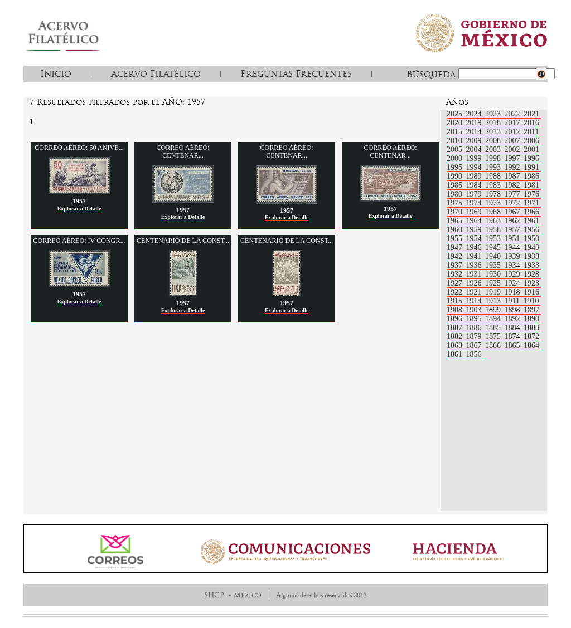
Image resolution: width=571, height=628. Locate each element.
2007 (513, 140)
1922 (455, 292)
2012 (513, 131)
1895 (475, 319)
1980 (455, 194)
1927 (455, 283)
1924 (513, 283)
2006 (531, 140)
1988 (494, 176)
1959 (475, 229)
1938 (531, 256)
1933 (531, 265)
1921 (475, 292)
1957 (513, 229)
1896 (455, 319)
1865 (513, 345)
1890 (531, 319)
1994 (475, 167)
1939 (513, 256)
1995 (455, 167)
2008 (494, 140)
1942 (455, 256)
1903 (475, 310)
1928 (531, 274)
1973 (494, 203)
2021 (531, 114)
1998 (494, 158)
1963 (494, 221)
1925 (494, 283)
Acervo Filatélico (156, 73)
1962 (513, 221)
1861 (455, 354)
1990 (455, 176)
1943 (531, 247)
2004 (475, 149)
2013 (494, 131)
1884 (513, 327)
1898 (513, 310)
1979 (475, 194)
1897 (531, 310)
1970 (455, 212)
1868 (455, 345)
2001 (531, 149)
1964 (475, 221)
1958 (494, 229)
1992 (513, 167)
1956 (531, 229)
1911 (513, 301)
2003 (494, 149)
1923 (531, 283)
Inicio (55, 73)
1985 (455, 185)
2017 (513, 123)
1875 (494, 336)
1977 (513, 194)
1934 (513, 265)
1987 (513, 176)
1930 (494, 274)
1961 (531, 221)
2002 (513, 149)
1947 (455, 247)
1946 (475, 247)
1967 (513, 212)
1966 (531, 212)
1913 (494, 301)
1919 (494, 292)
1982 (513, 185)
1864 (531, 345)
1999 (475, 158)
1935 (494, 265)
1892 (513, 319)
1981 (531, 185)
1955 (455, 238)
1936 (475, 265)
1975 (455, 203)
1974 (475, 203)
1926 (475, 283)
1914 (475, 301)
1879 (475, 336)
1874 (513, 336)
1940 (494, 256)
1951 (513, 238)
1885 (494, 327)
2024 (475, 114)
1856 (474, 354)
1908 (455, 310)
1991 (531, 167)
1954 (475, 238)
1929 (513, 274)
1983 (494, 185)
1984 (475, 185)
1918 (513, 292)
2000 (455, 158)
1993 (494, 167)
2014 (475, 131)
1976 (531, 194)
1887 (455, 327)
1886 (475, 327)
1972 (513, 203)
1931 (475, 274)
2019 (475, 123)
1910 (531, 301)
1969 (475, 212)
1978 (494, 194)
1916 (531, 292)
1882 (455, 336)
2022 (513, 114)
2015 (455, 131)
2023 (494, 114)
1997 (513, 158)
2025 (455, 114)
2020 (455, 123)
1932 (455, 274)
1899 (494, 310)
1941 (475, 256)
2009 (475, 140)
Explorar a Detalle (79, 208)
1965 (455, 221)
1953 (494, 238)
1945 (494, 247)
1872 (531, 336)
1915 (455, 301)
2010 (455, 140)
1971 (531, 203)
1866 (494, 345)
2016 (531, 123)
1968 (494, 212)
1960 (455, 229)
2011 (531, 131)
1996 (531, 158)
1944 (513, 247)
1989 (475, 176)
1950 (531, 238)
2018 (494, 123)
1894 (494, 319)
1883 (531, 327)
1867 (475, 345)
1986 (531, 176)
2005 (455, 149)
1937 (455, 265)
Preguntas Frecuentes (296, 73)
